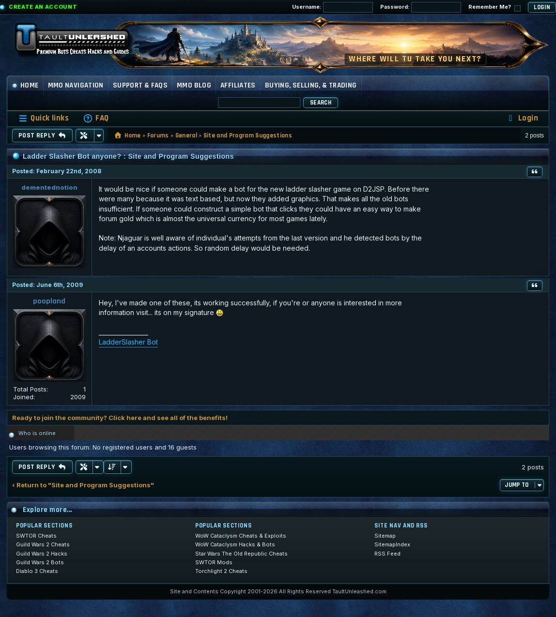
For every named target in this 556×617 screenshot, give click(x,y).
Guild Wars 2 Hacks (41, 553)
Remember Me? (494, 7)
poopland (49, 301)
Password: (420, 7)
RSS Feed (387, 553)
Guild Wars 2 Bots (40, 562)
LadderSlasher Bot (128, 342)
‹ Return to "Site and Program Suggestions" (83, 485)
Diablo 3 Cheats (37, 571)
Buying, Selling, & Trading (311, 85)
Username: (332, 7)
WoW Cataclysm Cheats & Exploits (240, 535)
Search (320, 102)
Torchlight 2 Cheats (221, 571)
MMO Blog (194, 85)
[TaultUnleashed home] (79, 42)
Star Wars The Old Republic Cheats (241, 553)
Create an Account (43, 6)
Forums (158, 135)
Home (25, 85)
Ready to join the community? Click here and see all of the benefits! (120, 417)
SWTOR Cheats (36, 535)
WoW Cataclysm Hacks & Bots (235, 544)
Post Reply (42, 135)
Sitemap (385, 535)
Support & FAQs (140, 85)
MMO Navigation (76, 85)
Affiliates (238, 85)
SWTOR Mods (213, 562)
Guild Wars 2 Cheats (43, 544)
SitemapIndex (392, 544)
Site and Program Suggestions (247, 135)
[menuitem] (96, 118)
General (186, 135)
